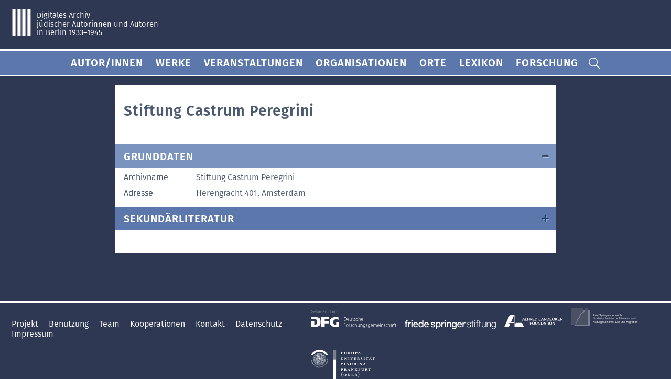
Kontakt (211, 324)
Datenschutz (258, 324)
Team (110, 324)
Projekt (26, 324)
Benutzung (70, 324)
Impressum (32, 334)
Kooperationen (158, 324)
